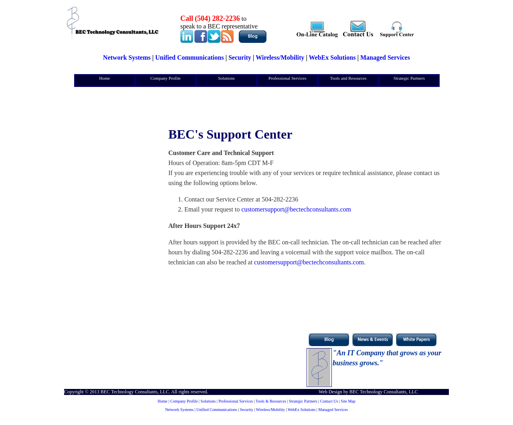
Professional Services (287, 78)
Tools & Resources (271, 401)
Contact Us (329, 401)
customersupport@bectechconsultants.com (296, 209)
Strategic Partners (409, 78)
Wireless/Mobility (280, 57)
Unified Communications (189, 57)
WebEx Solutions (332, 57)
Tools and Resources (348, 78)
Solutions (226, 78)
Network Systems (127, 57)
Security (239, 57)
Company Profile (165, 78)
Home (104, 78)
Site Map (348, 401)
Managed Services (385, 57)
